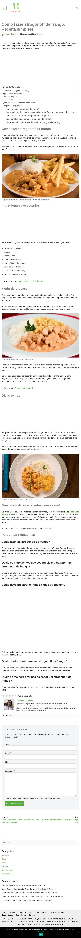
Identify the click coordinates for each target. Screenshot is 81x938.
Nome (7, 752)
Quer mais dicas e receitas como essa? (20, 103)
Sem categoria (7, 880)
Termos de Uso (7, 925)
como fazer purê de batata (31, 287)
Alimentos (5, 865)
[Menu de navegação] (4, 8)
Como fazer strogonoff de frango (17, 91)
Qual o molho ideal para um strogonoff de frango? (29, 123)
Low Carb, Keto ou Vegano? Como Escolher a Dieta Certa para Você (27, 910)
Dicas (4, 868)
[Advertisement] (40, 70)
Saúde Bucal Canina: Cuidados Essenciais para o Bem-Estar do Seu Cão (29, 899)
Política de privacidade (58, 922)
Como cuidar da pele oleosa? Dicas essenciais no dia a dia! (24, 895)
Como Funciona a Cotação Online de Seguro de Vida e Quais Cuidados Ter (30, 902)
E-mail (8, 761)
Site (6, 770)
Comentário (10, 779)
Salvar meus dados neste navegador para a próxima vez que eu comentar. (34, 808)
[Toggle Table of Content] (74, 87)
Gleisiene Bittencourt (11, 34)
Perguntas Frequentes (12, 106)
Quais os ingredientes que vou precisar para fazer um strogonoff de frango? (38, 115)
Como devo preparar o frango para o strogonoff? (29, 120)
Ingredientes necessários (13, 94)
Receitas (40, 34)
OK (41, 935)
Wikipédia (49, 535)
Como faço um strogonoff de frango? (23, 110)
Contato (32, 925)
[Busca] (77, 8)
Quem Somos (21, 925)
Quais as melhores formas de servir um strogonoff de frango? (35, 127)
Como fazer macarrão (24, 394)
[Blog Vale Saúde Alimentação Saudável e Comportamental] (16, 7)
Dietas (4, 872)
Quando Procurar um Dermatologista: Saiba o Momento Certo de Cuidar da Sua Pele (33, 906)
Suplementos (6, 883)
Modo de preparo (10, 97)
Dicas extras (8, 100)
